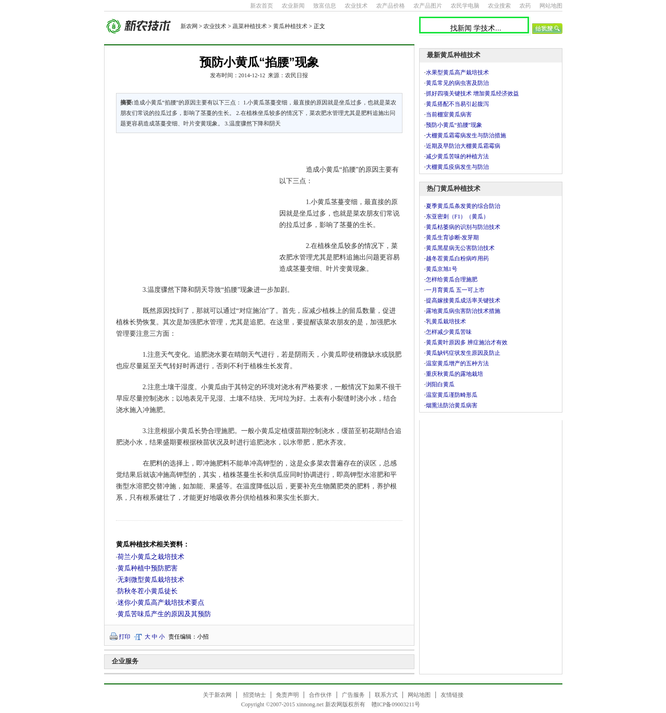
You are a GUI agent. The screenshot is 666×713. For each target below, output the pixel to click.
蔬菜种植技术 (250, 26)
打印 (124, 636)
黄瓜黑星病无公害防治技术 (460, 248)
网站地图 (550, 5)
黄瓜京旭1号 (441, 269)
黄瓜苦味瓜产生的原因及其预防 (164, 614)
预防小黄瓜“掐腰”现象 (454, 125)
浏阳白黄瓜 (440, 384)
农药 (525, 5)
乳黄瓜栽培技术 (446, 321)
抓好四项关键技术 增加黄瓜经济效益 (472, 93)
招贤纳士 (254, 695)
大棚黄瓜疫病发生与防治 (457, 167)
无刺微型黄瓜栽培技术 (150, 579)
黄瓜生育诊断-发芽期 (452, 237)
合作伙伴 (320, 695)
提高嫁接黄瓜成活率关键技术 (463, 300)
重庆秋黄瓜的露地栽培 (454, 374)
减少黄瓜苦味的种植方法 (457, 156)
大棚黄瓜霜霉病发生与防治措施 (466, 135)
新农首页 (261, 5)
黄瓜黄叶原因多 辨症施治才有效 (466, 342)
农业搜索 (499, 5)
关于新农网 (217, 695)
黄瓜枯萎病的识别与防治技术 (463, 227)
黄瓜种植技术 (290, 26)
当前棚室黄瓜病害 (449, 114)
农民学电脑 (465, 5)
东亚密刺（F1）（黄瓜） (457, 216)
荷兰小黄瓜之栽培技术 (150, 556)
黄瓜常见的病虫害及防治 (457, 83)
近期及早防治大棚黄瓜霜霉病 (463, 146)
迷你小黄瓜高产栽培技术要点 (160, 602)
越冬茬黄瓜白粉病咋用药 (457, 258)
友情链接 (452, 695)
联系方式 (386, 695)
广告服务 (353, 695)
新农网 (189, 26)
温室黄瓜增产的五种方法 (457, 363)
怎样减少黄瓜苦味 (449, 332)
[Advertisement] (192, 205)
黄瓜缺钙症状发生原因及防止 (463, 353)
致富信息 (324, 5)
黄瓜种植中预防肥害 (147, 568)
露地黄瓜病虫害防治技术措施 (463, 311)
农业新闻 (293, 5)
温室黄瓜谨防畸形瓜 (451, 395)
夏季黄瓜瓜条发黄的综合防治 (463, 206)
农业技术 (356, 5)
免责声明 (287, 695)
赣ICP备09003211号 (395, 704)
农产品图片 (427, 5)
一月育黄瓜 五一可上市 (455, 290)
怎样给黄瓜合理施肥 (451, 279)
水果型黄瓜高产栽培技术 (457, 72)
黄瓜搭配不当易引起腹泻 (457, 104)
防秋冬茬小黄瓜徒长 (147, 591)
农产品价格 (390, 5)
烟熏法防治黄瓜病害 (451, 405)
